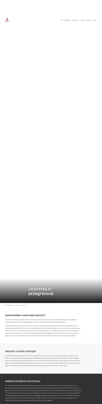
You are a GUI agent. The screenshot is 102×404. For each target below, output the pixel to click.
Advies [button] (88, 20)
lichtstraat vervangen (40, 395)
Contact (94, 20)
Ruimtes (18, 305)
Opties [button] (82, 20)
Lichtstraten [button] (74, 20)
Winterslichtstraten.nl (9, 305)
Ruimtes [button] (67, 20)
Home (61, 20)
